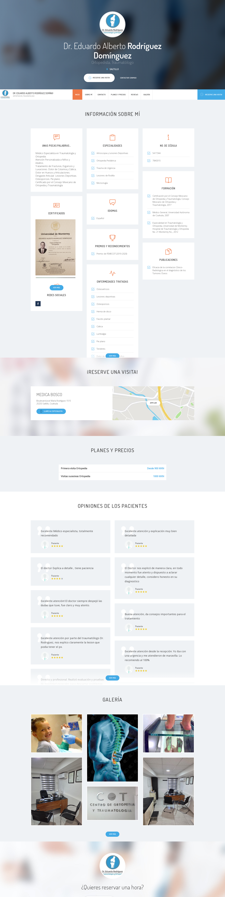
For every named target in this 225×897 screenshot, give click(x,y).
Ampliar (153, 403)
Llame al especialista (51, 411)
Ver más (56, 287)
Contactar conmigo (128, 78)
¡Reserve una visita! (211, 94)
